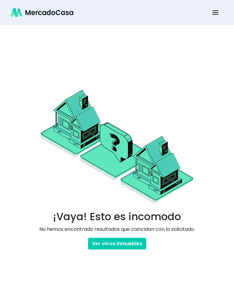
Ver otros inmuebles (117, 243)
